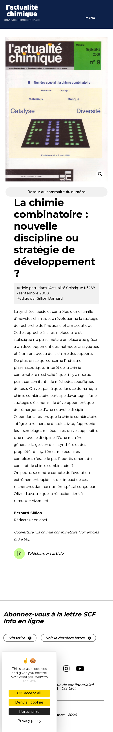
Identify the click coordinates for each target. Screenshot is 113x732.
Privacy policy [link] (29, 721)
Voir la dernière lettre (65, 638)
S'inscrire (16, 638)
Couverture (24, 532)
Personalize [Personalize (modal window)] (29, 711)
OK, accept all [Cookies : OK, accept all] (29, 693)
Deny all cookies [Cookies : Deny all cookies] (29, 702)
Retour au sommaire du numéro (57, 192)
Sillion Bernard (50, 298)
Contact (68, 688)
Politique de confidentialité (69, 685)
